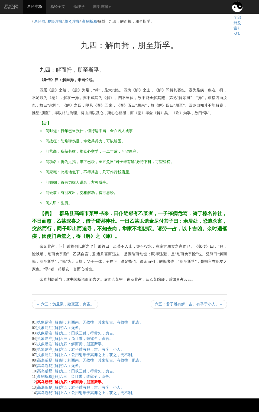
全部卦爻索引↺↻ (237, 25)
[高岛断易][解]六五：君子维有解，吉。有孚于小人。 (80, 387)
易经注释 (36, 6)
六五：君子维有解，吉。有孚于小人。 (189, 304)
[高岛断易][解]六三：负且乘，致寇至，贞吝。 (74, 377)
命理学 (79, 7)
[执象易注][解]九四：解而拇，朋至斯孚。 (70, 344)
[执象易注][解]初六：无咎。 (59, 328)
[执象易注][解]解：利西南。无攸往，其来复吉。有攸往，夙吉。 (89, 322)
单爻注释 (72, 22)
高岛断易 (89, 22)
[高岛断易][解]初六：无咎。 (59, 366)
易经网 (11, 6)
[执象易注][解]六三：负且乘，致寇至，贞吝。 (74, 339)
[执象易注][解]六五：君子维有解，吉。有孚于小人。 (80, 349)
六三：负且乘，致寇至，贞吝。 (65, 304)
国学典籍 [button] (102, 7)
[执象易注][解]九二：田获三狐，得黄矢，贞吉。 (76, 333)
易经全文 (57, 7)
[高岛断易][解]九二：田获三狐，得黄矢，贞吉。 (76, 371)
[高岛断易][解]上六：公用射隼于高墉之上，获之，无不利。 (86, 393)
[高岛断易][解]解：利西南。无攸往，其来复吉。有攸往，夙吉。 (89, 360)
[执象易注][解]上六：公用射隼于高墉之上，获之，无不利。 (86, 355)
